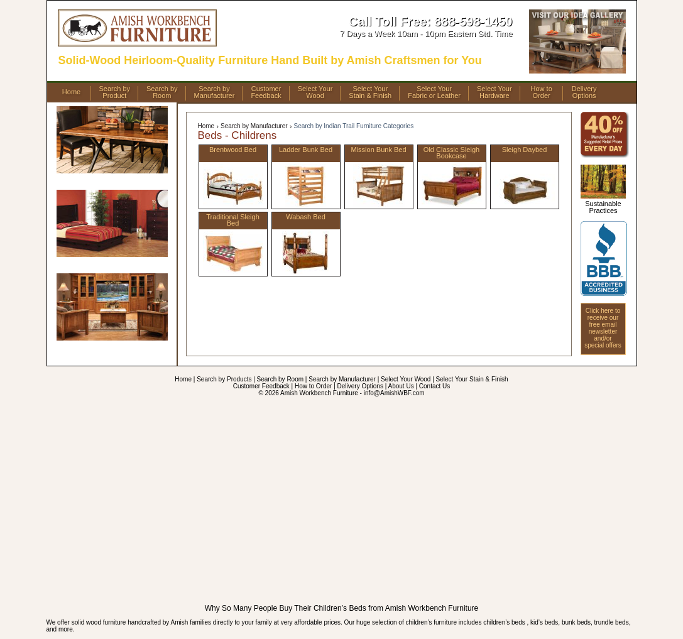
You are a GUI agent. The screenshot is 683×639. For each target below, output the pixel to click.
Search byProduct (115, 92)
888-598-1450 (473, 21)
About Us (401, 386)
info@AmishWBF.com (394, 393)
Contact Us (434, 386)
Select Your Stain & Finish (472, 379)
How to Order (313, 386)
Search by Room (280, 379)
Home (71, 92)
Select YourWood (315, 92)
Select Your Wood (405, 379)
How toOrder (541, 92)
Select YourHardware (494, 92)
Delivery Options (360, 386)
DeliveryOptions (584, 92)
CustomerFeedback (266, 92)
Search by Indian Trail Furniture (354, 126)
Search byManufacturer (214, 92)
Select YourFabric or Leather (434, 92)
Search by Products (224, 379)
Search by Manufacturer (254, 126)
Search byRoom (162, 92)
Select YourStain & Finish (370, 92)
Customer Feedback (261, 386)
